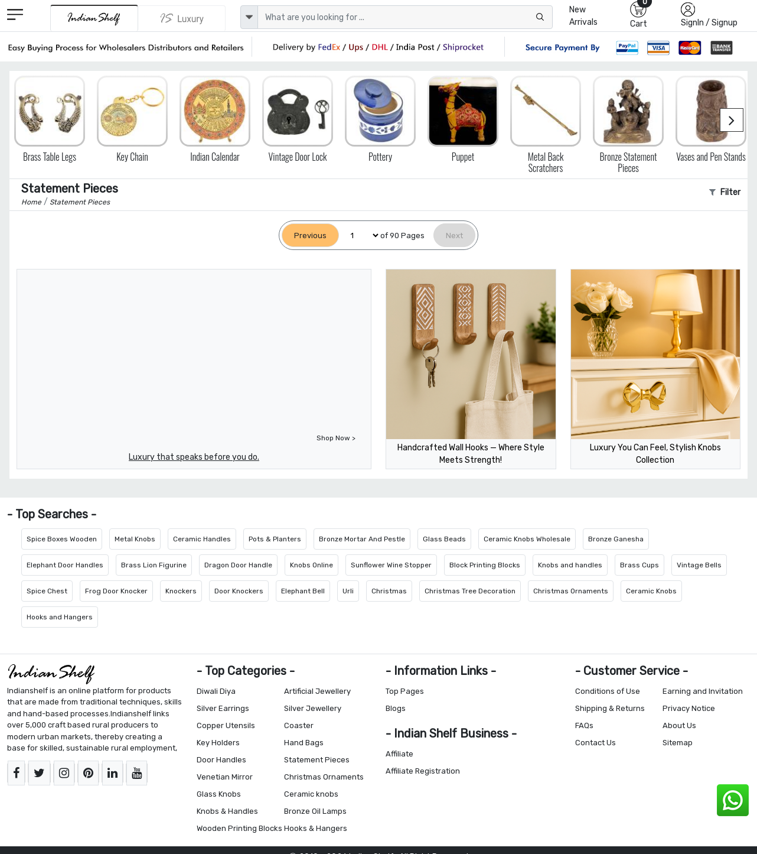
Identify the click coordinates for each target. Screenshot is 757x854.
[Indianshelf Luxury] (182, 18)
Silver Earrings (223, 708)
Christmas (389, 591)
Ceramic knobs (311, 794)
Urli (348, 591)
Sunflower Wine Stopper (391, 565)
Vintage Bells (699, 565)
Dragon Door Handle (238, 565)
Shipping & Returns (610, 708)
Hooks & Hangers (315, 828)
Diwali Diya (216, 691)
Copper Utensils (226, 725)
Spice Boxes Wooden (62, 539)
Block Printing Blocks (484, 565)
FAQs (584, 725)
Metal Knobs (135, 539)
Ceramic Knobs (651, 591)
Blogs (396, 708)
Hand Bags (304, 742)
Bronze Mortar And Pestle (362, 539)
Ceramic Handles (202, 539)
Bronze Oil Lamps (315, 811)
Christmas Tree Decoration (470, 591)
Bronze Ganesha (616, 539)
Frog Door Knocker (116, 591)
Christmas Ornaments (570, 591)
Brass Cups (639, 565)
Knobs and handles (570, 565)
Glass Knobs (219, 794)
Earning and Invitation (703, 691)
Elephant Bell (303, 591)
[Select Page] (359, 235)
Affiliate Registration (423, 771)
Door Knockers (238, 591)
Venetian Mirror (225, 776)
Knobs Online (311, 565)
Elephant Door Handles (65, 565)
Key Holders (218, 742)
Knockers (181, 591)
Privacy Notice (689, 708)
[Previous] (310, 235)
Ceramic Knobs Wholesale (527, 539)
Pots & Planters (275, 539)
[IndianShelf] (94, 18)
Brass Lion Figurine (154, 565)
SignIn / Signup (709, 23)
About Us (679, 725)
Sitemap (678, 742)
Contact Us (595, 742)
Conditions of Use (607, 691)
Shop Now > (335, 438)
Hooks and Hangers (60, 617)
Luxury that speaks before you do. (194, 457)
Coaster (299, 725)
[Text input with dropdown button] (405, 17)
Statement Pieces (317, 759)
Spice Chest (47, 591)
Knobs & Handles (227, 811)
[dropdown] (249, 17)
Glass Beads (444, 539)
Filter (724, 192)
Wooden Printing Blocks (239, 828)
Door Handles (221, 759)
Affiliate (399, 753)
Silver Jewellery (312, 708)
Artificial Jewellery (317, 691)
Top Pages (405, 691)
